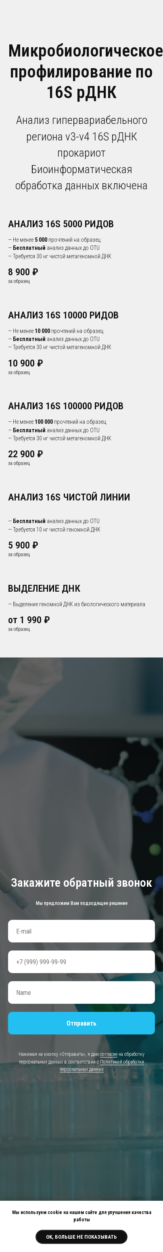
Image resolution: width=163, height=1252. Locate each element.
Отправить (81, 1023)
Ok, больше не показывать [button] (81, 1237)
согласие (108, 1054)
